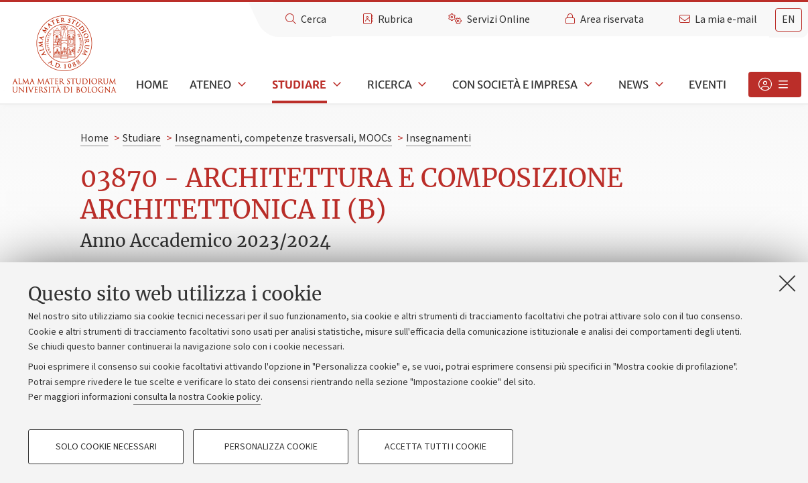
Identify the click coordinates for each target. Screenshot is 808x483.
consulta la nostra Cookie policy (197, 397)
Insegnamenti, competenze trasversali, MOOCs (283, 138)
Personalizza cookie (271, 446)
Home (152, 84)
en (788, 19)
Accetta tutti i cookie (435, 446)
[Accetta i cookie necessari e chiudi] (787, 283)
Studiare (299, 84)
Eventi (707, 84)
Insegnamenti (438, 138)
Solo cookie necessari (106, 446)
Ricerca (389, 84)
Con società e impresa (515, 84)
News (633, 84)
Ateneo (210, 84)
